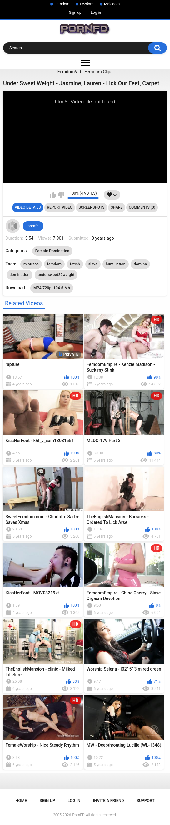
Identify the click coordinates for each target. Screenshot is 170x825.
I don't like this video (61, 195)
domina (140, 264)
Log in (96, 12)
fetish (75, 264)
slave (93, 264)
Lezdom (86, 4)
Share (116, 207)
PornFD (78, 815)
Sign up (75, 12)
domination (20, 275)
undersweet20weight (56, 275)
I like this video (53, 195)
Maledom (112, 4)
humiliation (115, 264)
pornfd (33, 226)
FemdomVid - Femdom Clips (85, 71)
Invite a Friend (108, 800)
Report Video (59, 207)
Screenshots (92, 207)
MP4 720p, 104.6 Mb (51, 288)
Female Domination (52, 251)
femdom (54, 264)
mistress (31, 264)
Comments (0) (142, 207)
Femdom (62, 4)
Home (21, 800)
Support (146, 800)
